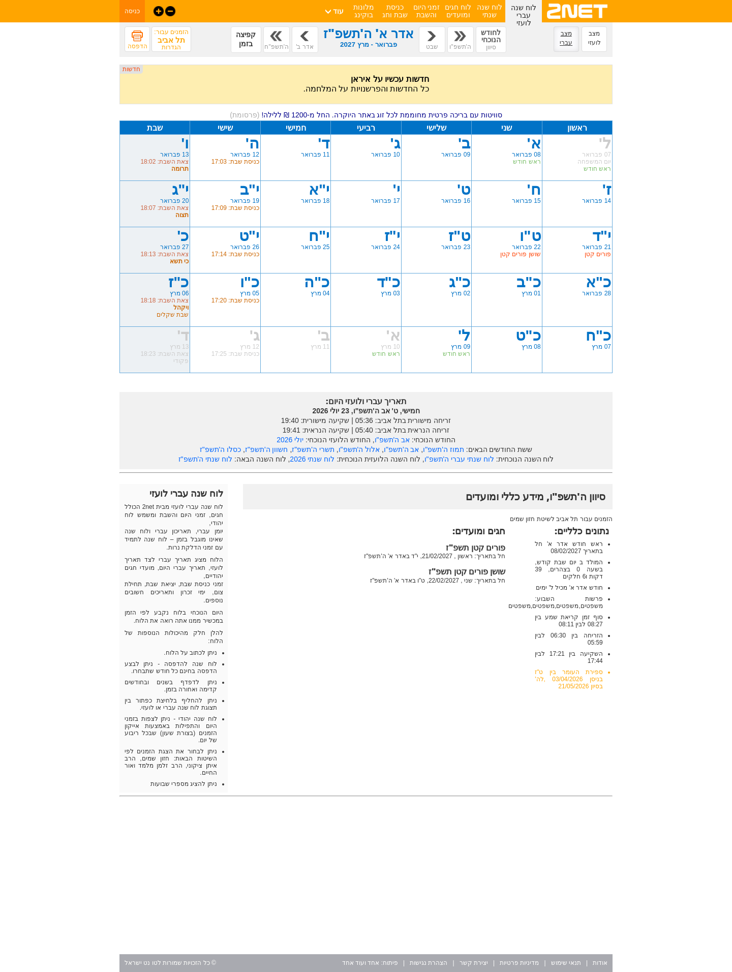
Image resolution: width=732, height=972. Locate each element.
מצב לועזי (594, 38)
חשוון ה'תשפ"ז (266, 449)
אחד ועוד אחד (361, 962)
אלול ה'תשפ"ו (359, 449)
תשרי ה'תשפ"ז (313, 449)
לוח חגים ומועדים (458, 11)
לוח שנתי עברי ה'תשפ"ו (459, 459)
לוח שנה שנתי (489, 11)
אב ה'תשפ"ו (392, 440)
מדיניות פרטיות (519, 962)
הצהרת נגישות (428, 962)
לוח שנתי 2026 (312, 459)
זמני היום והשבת (426, 11)
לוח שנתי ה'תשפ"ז (205, 459)
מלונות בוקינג (363, 11)
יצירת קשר (474, 962)
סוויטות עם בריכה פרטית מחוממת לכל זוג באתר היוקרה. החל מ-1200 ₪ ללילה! (366, 115)
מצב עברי (566, 38)
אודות (600, 962)
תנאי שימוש (566, 962)
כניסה (132, 11)
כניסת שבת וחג (395, 11)
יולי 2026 (290, 440)
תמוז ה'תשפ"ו (443, 449)
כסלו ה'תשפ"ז (220, 449)
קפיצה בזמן (246, 39)
